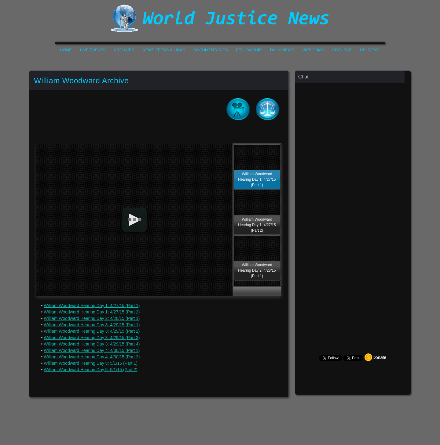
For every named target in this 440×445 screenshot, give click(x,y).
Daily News (282, 50)
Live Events (93, 50)
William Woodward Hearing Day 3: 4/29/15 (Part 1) (92, 324)
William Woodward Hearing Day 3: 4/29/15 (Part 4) (92, 344)
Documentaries (210, 50)
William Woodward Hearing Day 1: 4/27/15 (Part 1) (92, 305)
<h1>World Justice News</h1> (220, 18)
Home (66, 50)
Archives (124, 50)
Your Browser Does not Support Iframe (353, 203)
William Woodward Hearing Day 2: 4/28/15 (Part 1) (92, 318)
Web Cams (313, 50)
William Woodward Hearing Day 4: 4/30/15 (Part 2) (92, 356)
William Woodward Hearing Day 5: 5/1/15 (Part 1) (90, 363)
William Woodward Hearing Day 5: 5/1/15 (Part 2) (90, 369)
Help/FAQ (370, 50)
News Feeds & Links (163, 50)
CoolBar (342, 50)
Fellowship (249, 50)
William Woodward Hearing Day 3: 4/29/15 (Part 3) (92, 337)
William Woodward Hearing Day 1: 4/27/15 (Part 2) (92, 311)
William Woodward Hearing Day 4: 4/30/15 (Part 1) (92, 350)
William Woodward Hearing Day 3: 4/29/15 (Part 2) (92, 331)
